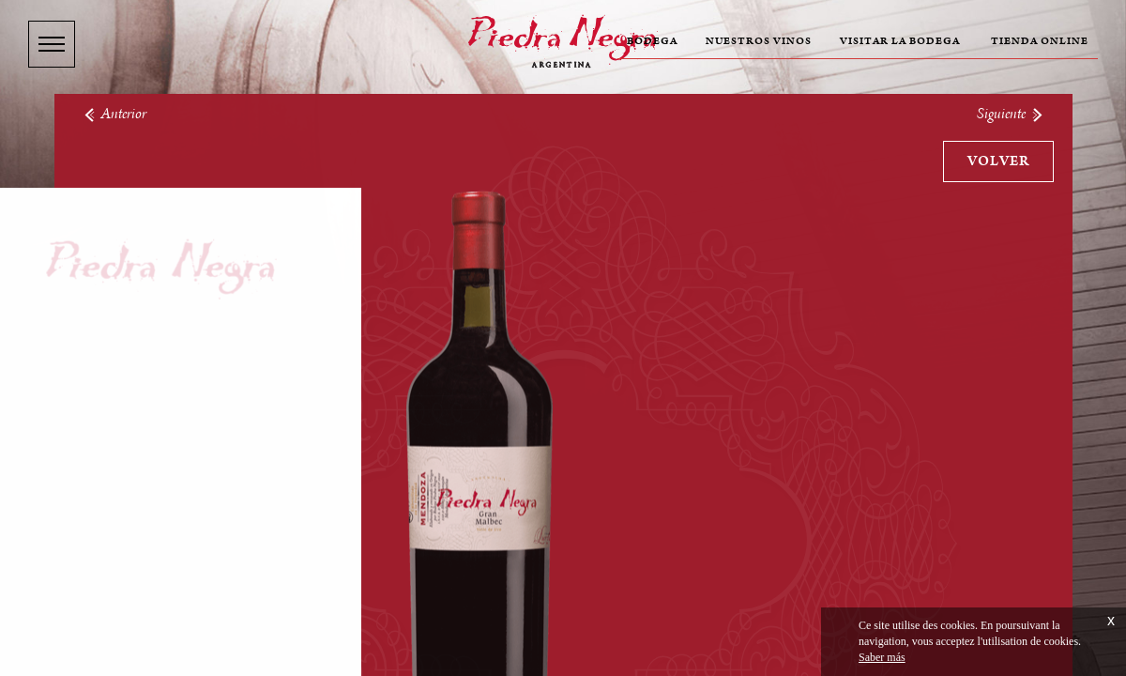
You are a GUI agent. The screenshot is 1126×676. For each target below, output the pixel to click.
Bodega (652, 41)
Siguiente (1010, 114)
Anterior (114, 114)
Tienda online (1039, 41)
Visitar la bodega (900, 41)
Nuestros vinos (759, 41)
